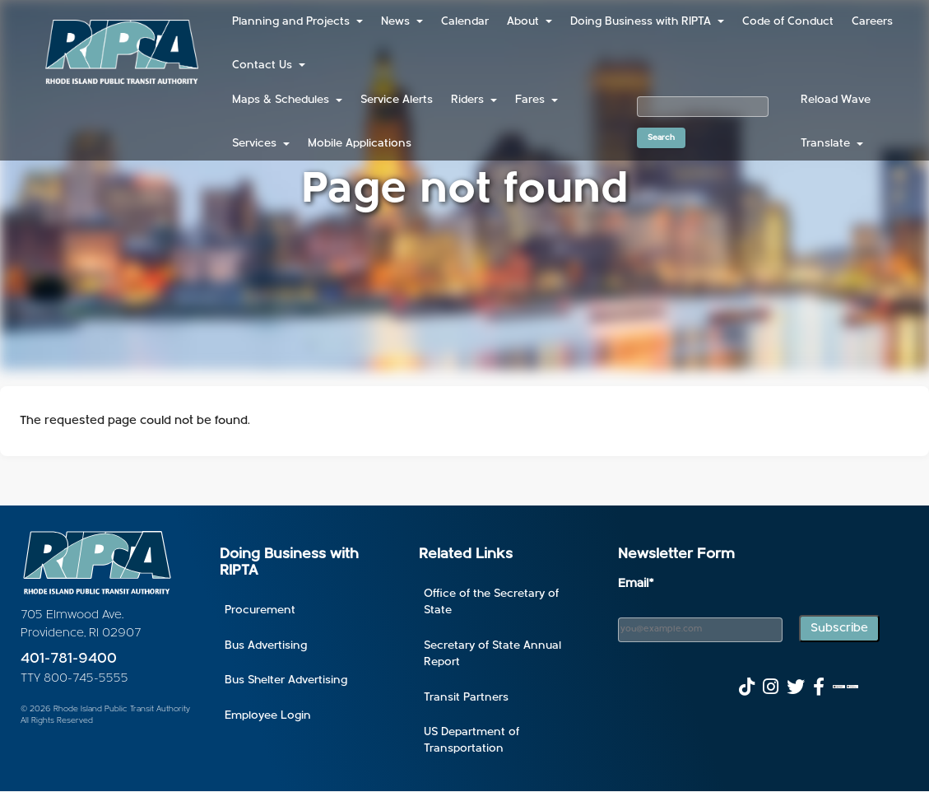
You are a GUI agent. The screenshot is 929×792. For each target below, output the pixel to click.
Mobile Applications (359, 143)
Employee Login (268, 716)
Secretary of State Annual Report (492, 654)
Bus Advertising (266, 646)
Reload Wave (836, 100)
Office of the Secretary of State (491, 602)
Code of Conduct (788, 22)
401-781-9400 (69, 659)
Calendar (465, 22)
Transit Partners (466, 698)
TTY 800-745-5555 (74, 679)
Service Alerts (396, 100)
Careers (872, 22)
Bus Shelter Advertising (286, 680)
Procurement (260, 610)
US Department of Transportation (471, 740)
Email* (636, 584)
